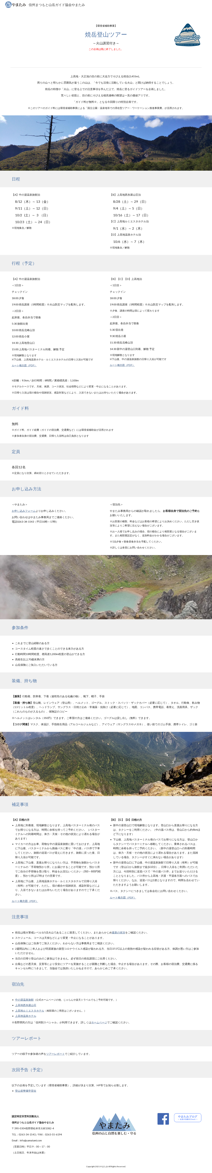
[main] (106, 38)
